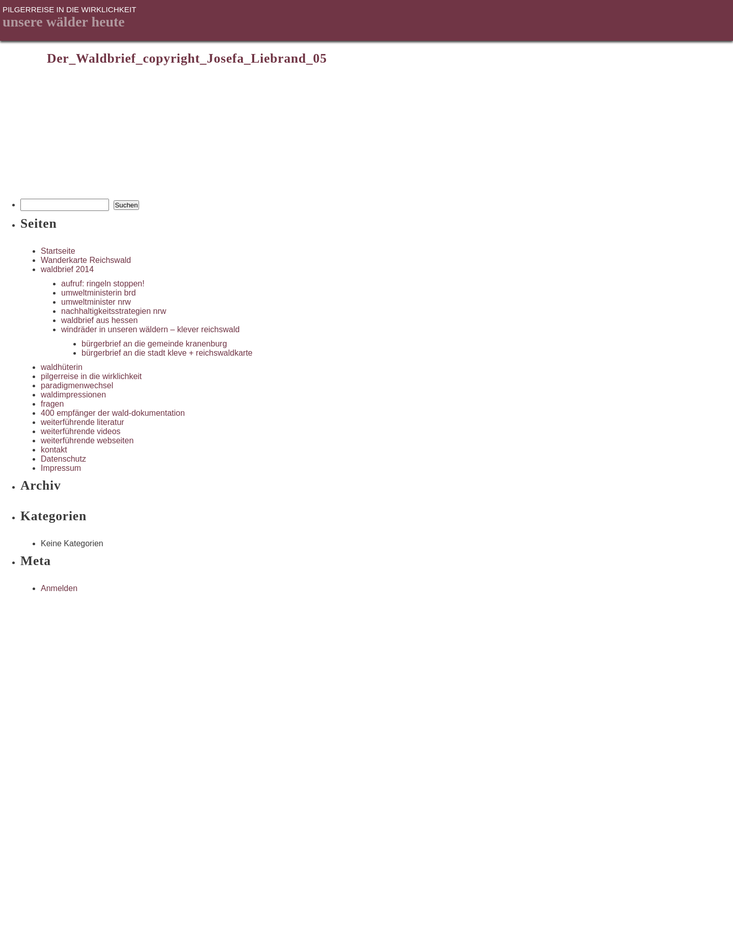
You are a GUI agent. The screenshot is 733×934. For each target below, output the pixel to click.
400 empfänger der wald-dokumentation (113, 413)
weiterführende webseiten (87, 440)
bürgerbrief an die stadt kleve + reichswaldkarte (167, 353)
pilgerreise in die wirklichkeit (91, 376)
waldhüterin (62, 367)
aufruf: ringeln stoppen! (103, 283)
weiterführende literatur (82, 422)
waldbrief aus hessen (99, 320)
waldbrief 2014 (67, 269)
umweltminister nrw (96, 302)
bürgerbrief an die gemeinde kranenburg (154, 343)
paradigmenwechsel (77, 385)
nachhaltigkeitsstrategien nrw (113, 311)
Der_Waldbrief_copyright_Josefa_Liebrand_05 (187, 58)
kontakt (54, 449)
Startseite (58, 251)
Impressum (61, 468)
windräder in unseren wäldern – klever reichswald (150, 329)
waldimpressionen (73, 394)
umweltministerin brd (98, 292)
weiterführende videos (81, 431)
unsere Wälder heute (64, 22)
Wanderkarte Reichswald (86, 260)
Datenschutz (63, 459)
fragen (52, 403)
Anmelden (59, 588)
